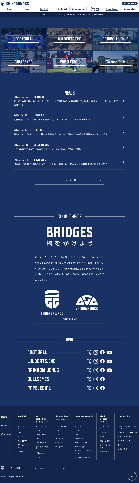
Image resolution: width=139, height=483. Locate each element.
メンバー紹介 (59, 443)
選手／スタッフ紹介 (81, 443)
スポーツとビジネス (124, 437)
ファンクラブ (40, 457)
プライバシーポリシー (61, 468)
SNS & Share (130, 3)
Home (4, 416)
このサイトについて (40, 468)
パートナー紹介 (41, 434)
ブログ (20, 433)
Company (6, 434)
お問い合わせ (22, 451)
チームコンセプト (42, 426)
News (4, 425)
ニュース (21, 437)
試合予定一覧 (79, 438)
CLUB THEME (69, 319)
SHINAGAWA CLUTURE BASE (127, 433)
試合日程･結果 (22, 441)
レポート (121, 445)
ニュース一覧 (69, 180)
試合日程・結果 (41, 443)
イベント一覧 (59, 438)
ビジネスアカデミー (124, 441)
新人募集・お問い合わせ (83, 457)
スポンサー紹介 (80, 447)
